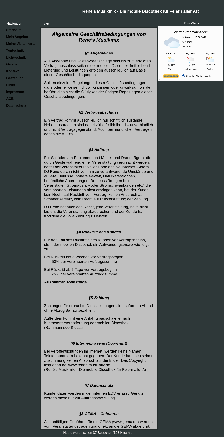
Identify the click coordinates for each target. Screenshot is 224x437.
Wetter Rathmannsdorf (191, 32)
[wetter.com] (171, 76)
